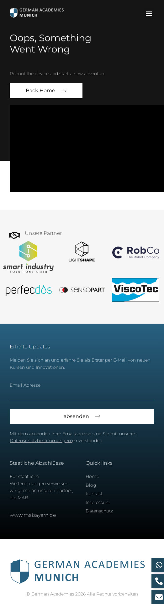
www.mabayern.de (33, 515)
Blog (91, 485)
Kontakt (94, 493)
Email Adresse (25, 385)
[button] (149, 13)
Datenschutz (99, 511)
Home (92, 476)
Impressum (98, 502)
